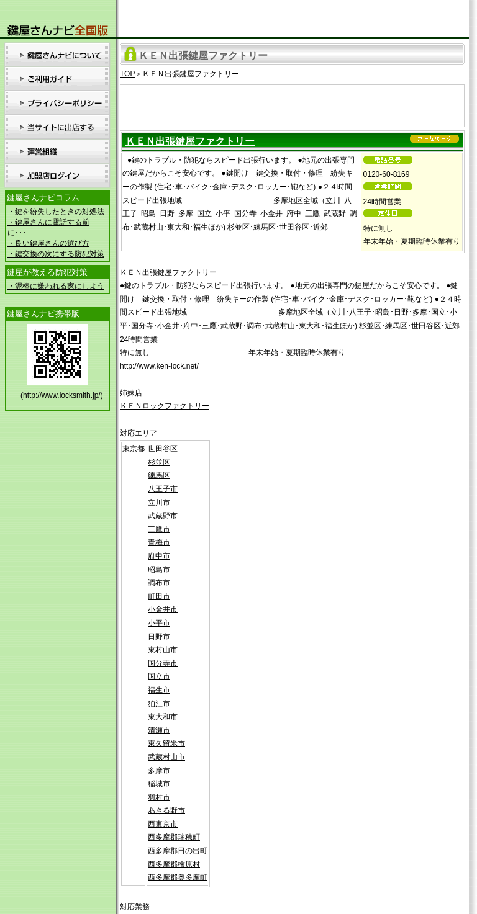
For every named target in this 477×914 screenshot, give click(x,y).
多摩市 (159, 770)
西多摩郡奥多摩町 (177, 877)
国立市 (159, 676)
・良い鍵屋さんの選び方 (48, 243)
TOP (127, 73)
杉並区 (159, 462)
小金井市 (163, 609)
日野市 (159, 636)
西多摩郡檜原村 (174, 864)
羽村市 (159, 797)
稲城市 (159, 783)
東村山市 (163, 649)
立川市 (159, 502)
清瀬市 (159, 730)
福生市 (159, 690)
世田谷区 (163, 448)
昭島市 (159, 569)
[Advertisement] (292, 103)
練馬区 (159, 475)
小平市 (159, 623)
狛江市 (159, 703)
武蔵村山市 (166, 757)
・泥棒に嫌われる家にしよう (55, 286)
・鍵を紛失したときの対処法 (55, 211)
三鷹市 (159, 529)
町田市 (159, 596)
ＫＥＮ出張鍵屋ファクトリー (190, 141)
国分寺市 (163, 663)
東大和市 (163, 716)
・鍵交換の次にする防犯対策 (55, 253)
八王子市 (163, 489)
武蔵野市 (163, 515)
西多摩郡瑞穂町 (174, 837)
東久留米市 (166, 743)
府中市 (159, 556)
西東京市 (163, 824)
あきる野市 (166, 810)
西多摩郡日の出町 (177, 850)
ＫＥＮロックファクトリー (164, 405)
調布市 (159, 582)
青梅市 (159, 542)
